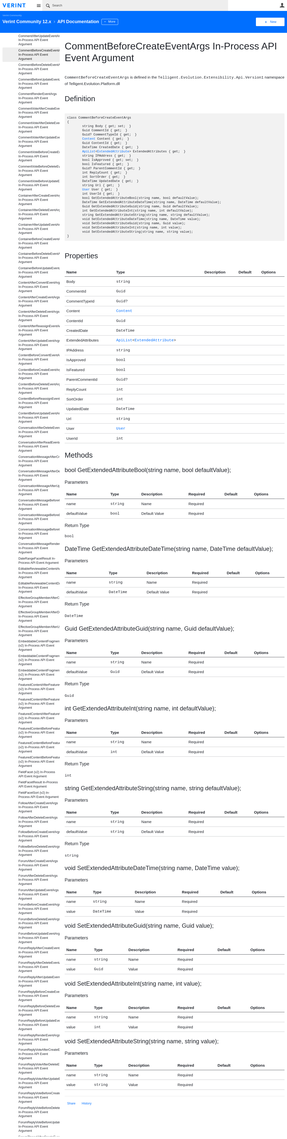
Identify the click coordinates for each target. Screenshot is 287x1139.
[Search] (135, 5)
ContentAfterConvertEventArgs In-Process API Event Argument (39, 287)
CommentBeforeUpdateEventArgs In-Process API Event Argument (39, 84)
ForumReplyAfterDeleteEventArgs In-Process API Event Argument (39, 967)
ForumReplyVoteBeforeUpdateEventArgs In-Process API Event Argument (39, 1127)
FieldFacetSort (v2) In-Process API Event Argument (38, 795)
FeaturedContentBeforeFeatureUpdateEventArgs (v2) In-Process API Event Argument (39, 762)
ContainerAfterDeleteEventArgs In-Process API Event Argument (39, 214)
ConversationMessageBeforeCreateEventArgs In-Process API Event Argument (39, 505)
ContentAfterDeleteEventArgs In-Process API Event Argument (38, 316)
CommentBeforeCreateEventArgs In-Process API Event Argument (39, 55)
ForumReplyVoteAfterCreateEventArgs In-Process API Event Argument (39, 1054)
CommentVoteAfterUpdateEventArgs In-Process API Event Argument (39, 142)
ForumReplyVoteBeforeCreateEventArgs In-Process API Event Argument (39, 1097)
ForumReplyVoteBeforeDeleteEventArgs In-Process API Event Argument (39, 1112)
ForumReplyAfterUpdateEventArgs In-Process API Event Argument (39, 981)
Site (38, 5)
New (273, 22)
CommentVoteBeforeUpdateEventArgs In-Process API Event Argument (39, 185)
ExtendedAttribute (113, 151)
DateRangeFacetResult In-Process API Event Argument (38, 561)
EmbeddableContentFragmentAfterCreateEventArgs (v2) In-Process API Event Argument (39, 646)
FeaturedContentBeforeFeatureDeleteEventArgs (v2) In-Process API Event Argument (39, 747)
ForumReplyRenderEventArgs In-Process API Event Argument (39, 1040)
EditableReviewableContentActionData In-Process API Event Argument (39, 573)
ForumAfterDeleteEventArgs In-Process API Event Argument (37, 880)
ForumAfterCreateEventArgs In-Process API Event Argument (38, 865)
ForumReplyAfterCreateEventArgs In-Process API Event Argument (39, 952)
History (87, 1084)
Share (71, 1084)
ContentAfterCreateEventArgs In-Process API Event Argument (39, 301)
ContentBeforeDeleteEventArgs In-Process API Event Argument (39, 388)
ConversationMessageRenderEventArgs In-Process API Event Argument (39, 548)
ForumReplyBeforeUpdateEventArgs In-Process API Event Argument (39, 1025)
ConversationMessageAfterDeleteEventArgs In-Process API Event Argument (39, 476)
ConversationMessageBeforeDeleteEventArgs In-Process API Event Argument (39, 519)
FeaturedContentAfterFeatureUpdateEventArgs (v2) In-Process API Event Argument (39, 718)
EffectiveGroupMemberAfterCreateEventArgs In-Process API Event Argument (39, 602)
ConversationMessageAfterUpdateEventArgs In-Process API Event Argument (39, 490)
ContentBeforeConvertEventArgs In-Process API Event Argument (39, 359)
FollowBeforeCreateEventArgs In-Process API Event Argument (39, 836)
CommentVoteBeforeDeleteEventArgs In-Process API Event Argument (39, 171)
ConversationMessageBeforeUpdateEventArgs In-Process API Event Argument (39, 534)
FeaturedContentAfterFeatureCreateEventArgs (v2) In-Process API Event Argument (39, 689)
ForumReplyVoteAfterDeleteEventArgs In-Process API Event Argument (39, 1069)
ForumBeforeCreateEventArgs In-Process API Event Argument (39, 909)
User (282, 5)
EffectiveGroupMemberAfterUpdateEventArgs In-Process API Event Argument (39, 631)
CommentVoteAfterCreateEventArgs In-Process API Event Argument (39, 113)
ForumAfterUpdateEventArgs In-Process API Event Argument (38, 894)
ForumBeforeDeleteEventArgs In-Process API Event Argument (39, 923)
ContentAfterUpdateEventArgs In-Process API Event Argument (39, 345)
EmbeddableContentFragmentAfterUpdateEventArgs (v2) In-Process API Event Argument (39, 675)
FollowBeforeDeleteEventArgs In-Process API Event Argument (39, 851)
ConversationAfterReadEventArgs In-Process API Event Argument (39, 447)
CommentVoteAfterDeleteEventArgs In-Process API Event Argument (39, 127)
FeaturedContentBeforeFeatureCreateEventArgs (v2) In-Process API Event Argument (39, 733)
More (111, 21)
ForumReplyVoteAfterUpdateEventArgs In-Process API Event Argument (39, 1083)
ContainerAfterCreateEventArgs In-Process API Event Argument (39, 200)
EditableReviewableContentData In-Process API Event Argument (39, 588)
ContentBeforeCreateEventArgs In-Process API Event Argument (39, 374)
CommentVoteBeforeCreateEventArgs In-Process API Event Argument (39, 156)
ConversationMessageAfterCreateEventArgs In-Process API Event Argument (39, 461)
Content (88, 139)
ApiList (88, 151)
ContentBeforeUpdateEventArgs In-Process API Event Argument (39, 418)
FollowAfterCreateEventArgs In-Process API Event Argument (38, 807)
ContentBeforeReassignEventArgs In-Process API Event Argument (39, 403)
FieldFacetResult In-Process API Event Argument (38, 784)
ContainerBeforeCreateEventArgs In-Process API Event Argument (39, 243)
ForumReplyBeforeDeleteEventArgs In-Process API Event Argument (39, 1010)
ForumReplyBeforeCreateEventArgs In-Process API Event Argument (39, 996)
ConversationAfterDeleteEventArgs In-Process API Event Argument (39, 432)
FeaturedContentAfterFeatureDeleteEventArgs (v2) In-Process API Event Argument (39, 704)
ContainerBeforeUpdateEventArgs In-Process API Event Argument (39, 272)
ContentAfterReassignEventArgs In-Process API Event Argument (39, 330)
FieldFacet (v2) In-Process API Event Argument (36, 774)
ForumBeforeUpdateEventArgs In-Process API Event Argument (39, 938)
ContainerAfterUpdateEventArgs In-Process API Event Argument (39, 229)
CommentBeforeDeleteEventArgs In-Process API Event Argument (39, 69)
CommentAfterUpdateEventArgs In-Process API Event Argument (39, 40)
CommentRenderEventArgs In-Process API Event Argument (37, 98)
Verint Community (12, 15)
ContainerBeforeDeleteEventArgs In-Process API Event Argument (39, 258)
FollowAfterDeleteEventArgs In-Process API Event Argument (38, 822)
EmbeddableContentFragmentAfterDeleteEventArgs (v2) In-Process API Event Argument (39, 660)
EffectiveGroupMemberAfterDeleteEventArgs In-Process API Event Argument (39, 616)
